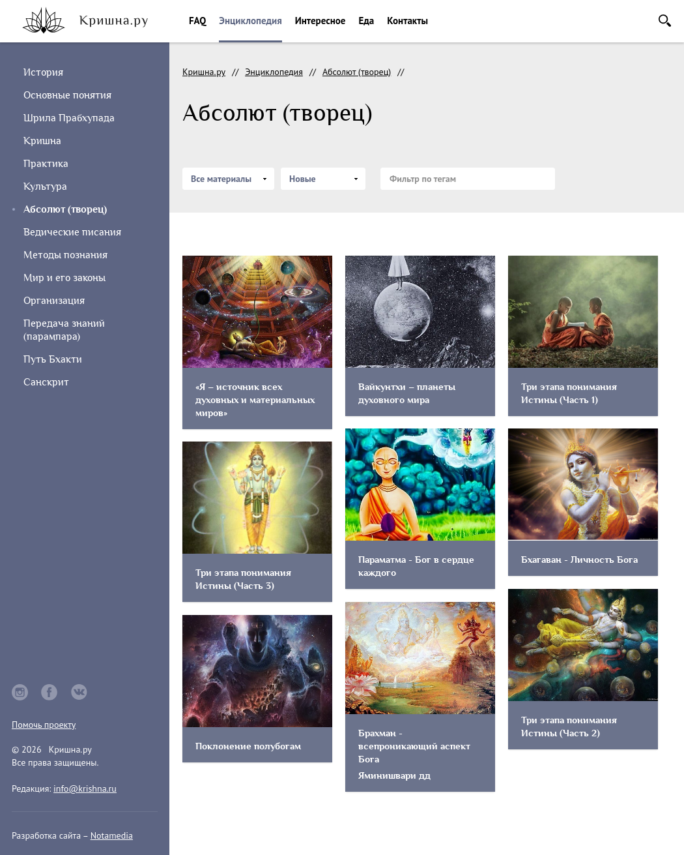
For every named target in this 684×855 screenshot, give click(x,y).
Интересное (320, 20)
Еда (366, 20)
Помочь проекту (44, 724)
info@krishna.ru (85, 788)
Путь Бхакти (52, 359)
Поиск (665, 20)
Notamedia (112, 835)
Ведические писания (72, 232)
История (43, 72)
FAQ (197, 20)
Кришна (42, 141)
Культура (45, 186)
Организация (54, 301)
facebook (49, 692)
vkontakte (79, 692)
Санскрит (46, 382)
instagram (20, 692)
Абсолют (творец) (356, 72)
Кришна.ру (203, 72)
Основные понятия (67, 95)
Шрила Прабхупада (69, 118)
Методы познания (65, 255)
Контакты (407, 20)
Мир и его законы (64, 278)
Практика (45, 164)
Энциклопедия (250, 20)
